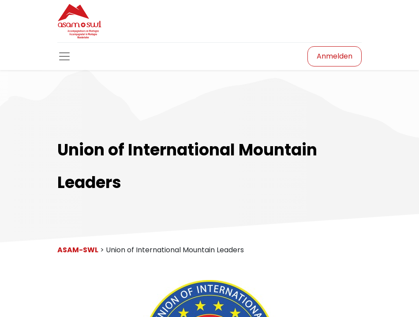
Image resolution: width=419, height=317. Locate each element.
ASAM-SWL (77, 250)
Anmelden (334, 56)
